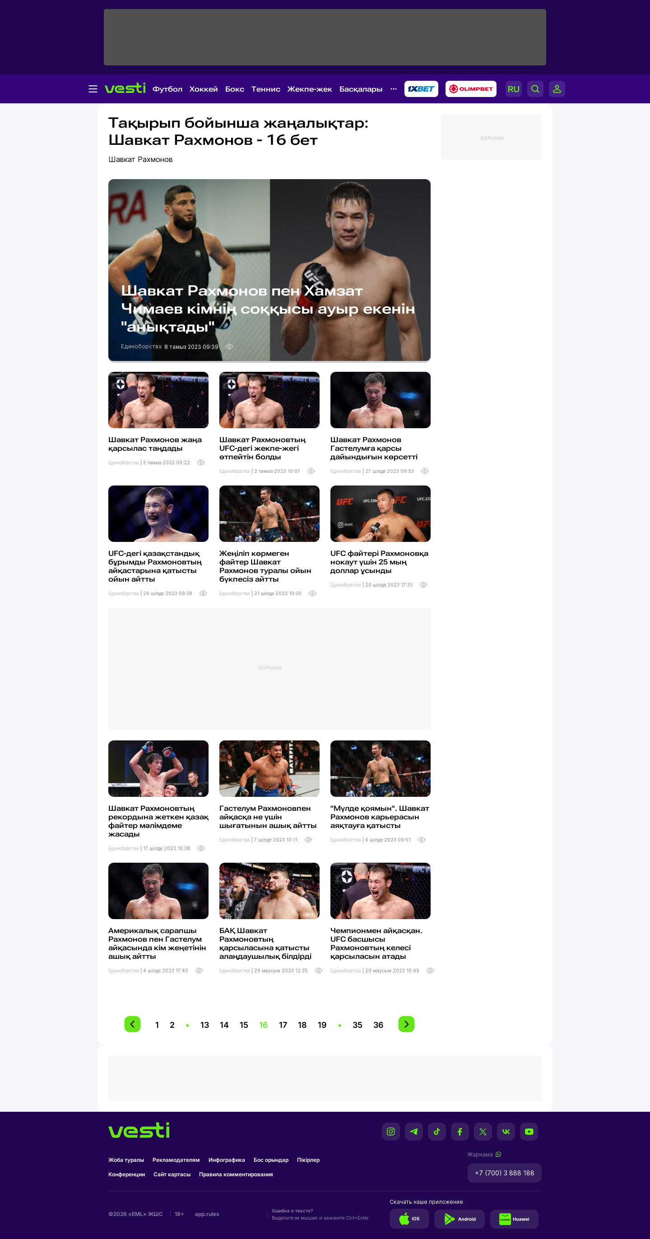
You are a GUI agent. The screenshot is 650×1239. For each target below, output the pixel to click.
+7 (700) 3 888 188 (504, 1173)
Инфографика (227, 1159)
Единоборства (142, 346)
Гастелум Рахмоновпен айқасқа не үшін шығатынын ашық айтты (268, 817)
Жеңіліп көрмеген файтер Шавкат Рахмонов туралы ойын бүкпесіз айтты (265, 566)
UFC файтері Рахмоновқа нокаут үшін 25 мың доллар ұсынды (379, 562)
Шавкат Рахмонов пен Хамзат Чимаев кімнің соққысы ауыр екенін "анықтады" (268, 308)
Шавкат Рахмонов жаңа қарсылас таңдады (155, 444)
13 (204, 1025)
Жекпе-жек (310, 89)
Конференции (126, 1174)
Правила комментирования (236, 1174)
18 (302, 1025)
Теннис (265, 89)
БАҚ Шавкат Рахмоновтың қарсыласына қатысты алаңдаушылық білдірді (265, 943)
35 (357, 1025)
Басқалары (361, 89)
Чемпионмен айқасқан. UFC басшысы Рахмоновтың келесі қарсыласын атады (376, 943)
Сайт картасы (171, 1174)
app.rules (207, 1214)
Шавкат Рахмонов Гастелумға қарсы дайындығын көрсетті (374, 448)
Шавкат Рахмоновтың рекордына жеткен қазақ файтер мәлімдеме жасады (158, 821)
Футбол (167, 89)
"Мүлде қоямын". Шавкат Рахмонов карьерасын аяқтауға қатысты (379, 817)
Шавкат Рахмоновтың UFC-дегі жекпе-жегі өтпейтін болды (262, 448)
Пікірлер (308, 1159)
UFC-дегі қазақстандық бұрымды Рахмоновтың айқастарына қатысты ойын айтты (155, 566)
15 (244, 1025)
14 (224, 1025)
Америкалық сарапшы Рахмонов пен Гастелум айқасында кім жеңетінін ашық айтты (157, 943)
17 (283, 1025)
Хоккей (204, 89)
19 (322, 1025)
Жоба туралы (126, 1159)
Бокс (234, 89)
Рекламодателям (176, 1159)
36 (378, 1025)
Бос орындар (271, 1159)
